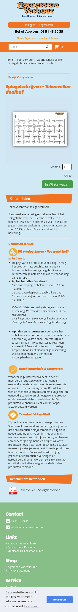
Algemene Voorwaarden (22, 567)
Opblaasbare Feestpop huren (26, 551)
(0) (58, 47)
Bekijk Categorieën (39, 77)
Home (9, 59)
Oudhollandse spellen (50, 59)
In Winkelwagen (57, 184)
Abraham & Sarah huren (22, 543)
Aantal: (55, 167)
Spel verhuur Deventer (21, 547)
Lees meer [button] (31, 606)
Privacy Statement (19, 570)
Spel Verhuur (25, 59)
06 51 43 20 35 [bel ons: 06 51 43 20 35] (20, 521)
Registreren (46, 25)
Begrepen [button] (59, 599)
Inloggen (30, 25)
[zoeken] (47, 47)
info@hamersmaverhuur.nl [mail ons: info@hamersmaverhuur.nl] (27, 527)
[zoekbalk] (26, 47)
